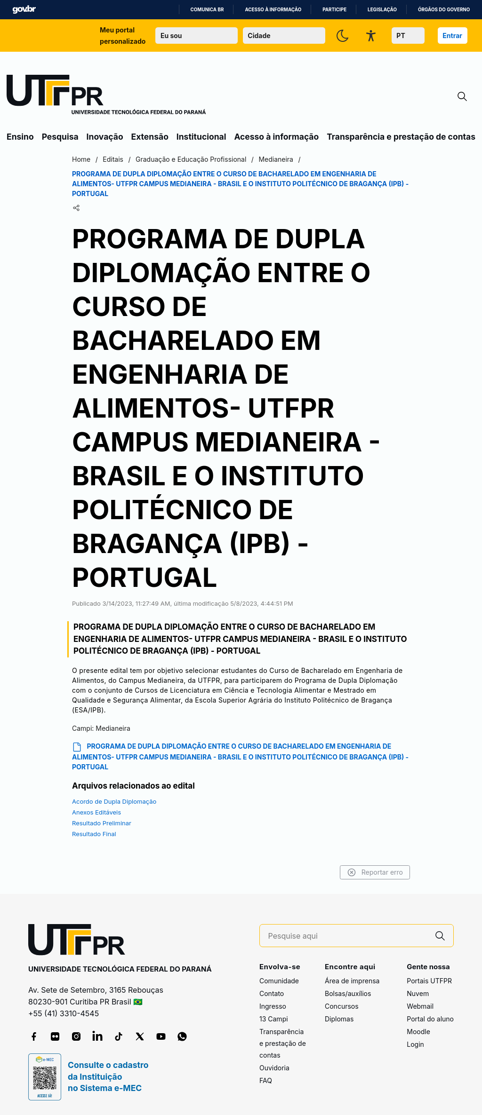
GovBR (24, 9)
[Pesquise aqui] (347, 936)
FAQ (265, 1080)
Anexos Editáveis (96, 812)
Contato (271, 993)
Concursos (342, 1006)
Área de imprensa (352, 981)
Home (81, 159)
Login (415, 1044)
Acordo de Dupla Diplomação (114, 801)
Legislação (382, 9)
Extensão (150, 137)
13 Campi (273, 1019)
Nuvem (418, 993)
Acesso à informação (273, 9)
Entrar (452, 36)
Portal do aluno (430, 1019)
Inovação (105, 137)
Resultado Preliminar (101, 823)
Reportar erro (375, 872)
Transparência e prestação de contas (401, 137)
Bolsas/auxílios (348, 993)
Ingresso (272, 1006)
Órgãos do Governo (444, 9)
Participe (334, 9)
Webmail (420, 1006)
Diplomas (339, 1019)
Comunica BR (207, 9)
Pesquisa (60, 137)
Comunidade (279, 981)
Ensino (20, 137)
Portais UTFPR (429, 981)
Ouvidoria (274, 1068)
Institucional (201, 137)
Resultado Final (94, 834)
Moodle (418, 1032)
